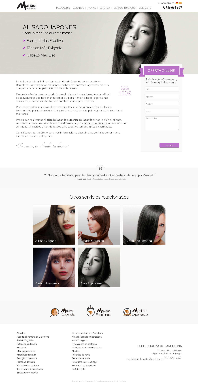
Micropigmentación (26, 351)
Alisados (78, 8)
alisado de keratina (96, 123)
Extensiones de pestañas (84, 344)
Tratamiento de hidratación (30, 369)
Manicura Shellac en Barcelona (87, 347)
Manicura (21, 347)
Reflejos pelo (78, 369)
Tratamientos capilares (28, 365)
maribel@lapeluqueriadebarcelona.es (145, 359)
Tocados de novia (81, 358)
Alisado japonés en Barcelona (87, 336)
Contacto (145, 8)
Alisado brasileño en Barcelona (87, 333)
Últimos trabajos (124, 8)
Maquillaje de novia (26, 354)
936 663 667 (173, 7)
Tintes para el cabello (27, 372)
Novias (92, 8)
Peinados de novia (81, 354)
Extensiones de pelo (27, 344)
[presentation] (161, 136)
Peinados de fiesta (26, 362)
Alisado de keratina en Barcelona (33, 336)
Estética (105, 8)
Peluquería (63, 8)
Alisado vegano (80, 340)
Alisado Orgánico (25, 340)
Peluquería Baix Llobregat (84, 362)
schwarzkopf (27, 97)
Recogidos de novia (27, 358)
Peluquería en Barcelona (84, 365)
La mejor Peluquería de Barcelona (91, 381)
